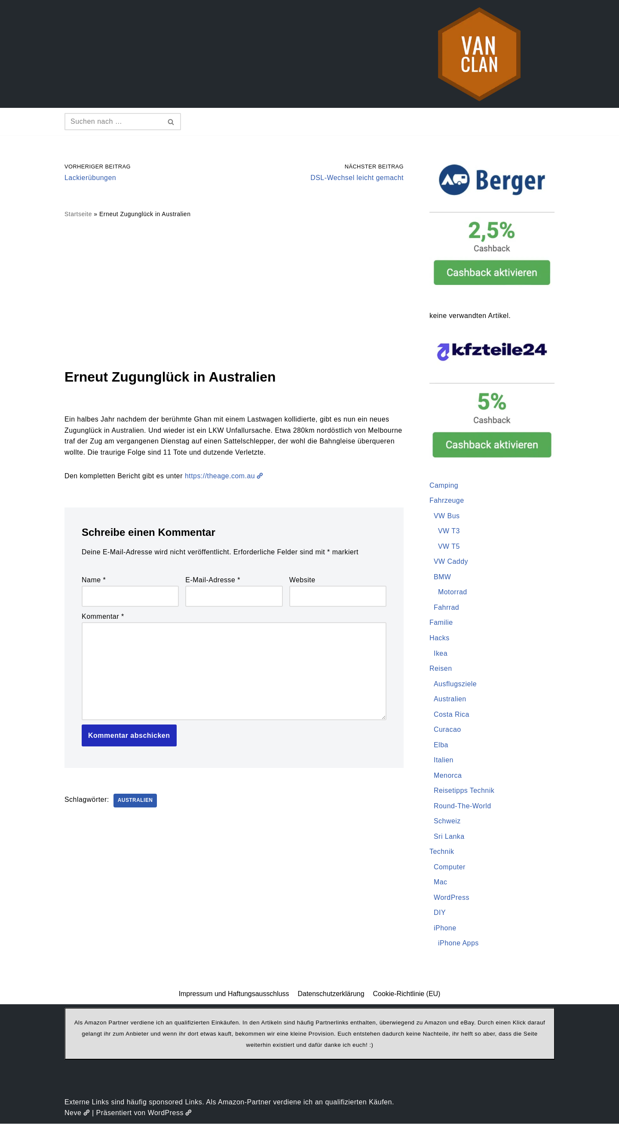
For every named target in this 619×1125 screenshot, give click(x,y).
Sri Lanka (449, 837)
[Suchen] (113, 121)
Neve (77, 1114)
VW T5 (449, 546)
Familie (441, 623)
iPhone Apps (458, 944)
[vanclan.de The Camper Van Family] (479, 54)
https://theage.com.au (225, 476)
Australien (135, 801)
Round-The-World (462, 806)
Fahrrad (447, 607)
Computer (450, 867)
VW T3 (449, 531)
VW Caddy (451, 562)
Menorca (448, 776)
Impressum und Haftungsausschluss (233, 994)
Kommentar (103, 617)
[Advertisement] (234, 293)
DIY (440, 913)
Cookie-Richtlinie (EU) (407, 994)
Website (302, 580)
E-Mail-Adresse (212, 580)
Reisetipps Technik (464, 791)
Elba (441, 745)
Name (94, 580)
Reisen (440, 669)
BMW (442, 577)
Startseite (78, 214)
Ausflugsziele (455, 684)
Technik (441, 852)
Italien (444, 760)
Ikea (440, 653)
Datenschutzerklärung (331, 994)
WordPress (451, 898)
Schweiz (447, 821)
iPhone (445, 928)
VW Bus (447, 516)
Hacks (439, 638)
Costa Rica (451, 714)
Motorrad (452, 592)
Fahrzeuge (446, 500)
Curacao (447, 730)
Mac (440, 883)
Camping (444, 485)
